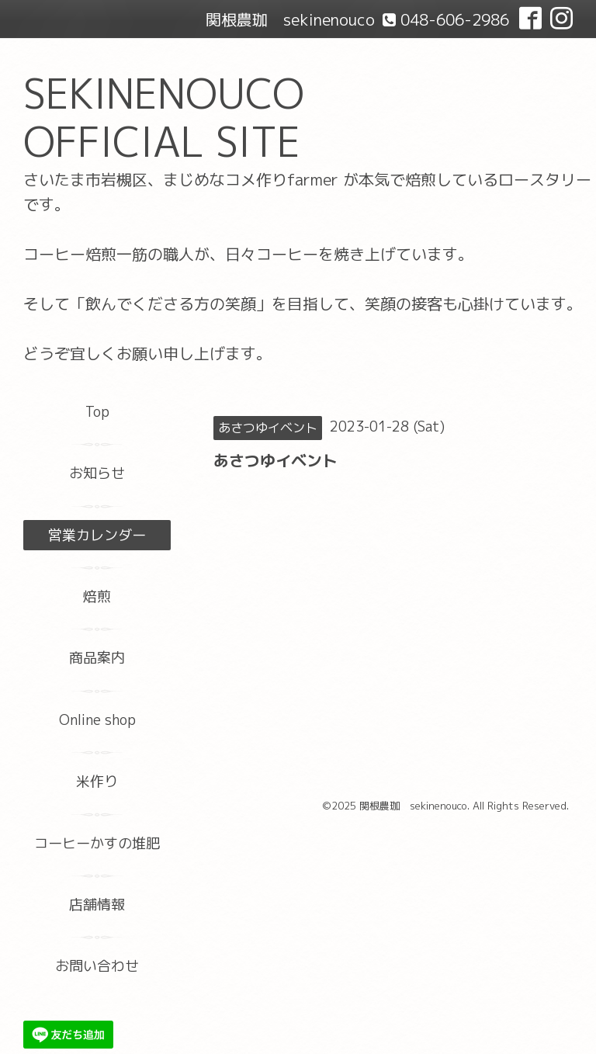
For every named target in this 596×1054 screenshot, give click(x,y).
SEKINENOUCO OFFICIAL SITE (163, 117)
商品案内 (97, 657)
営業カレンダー (97, 535)
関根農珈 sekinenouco (413, 806)
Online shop (97, 720)
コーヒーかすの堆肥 (97, 843)
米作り (97, 781)
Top (97, 411)
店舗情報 (97, 904)
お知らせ (97, 473)
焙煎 (97, 596)
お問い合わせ (97, 966)
